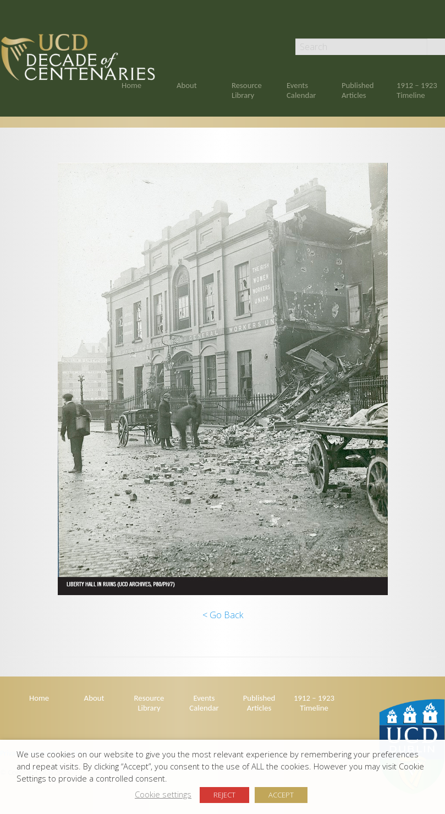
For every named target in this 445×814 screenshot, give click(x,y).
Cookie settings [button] (163, 794)
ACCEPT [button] (281, 795)
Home (131, 85)
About (187, 85)
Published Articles (358, 90)
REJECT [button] (224, 795)
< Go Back (222, 615)
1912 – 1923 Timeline (417, 90)
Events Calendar (301, 90)
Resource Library (247, 90)
